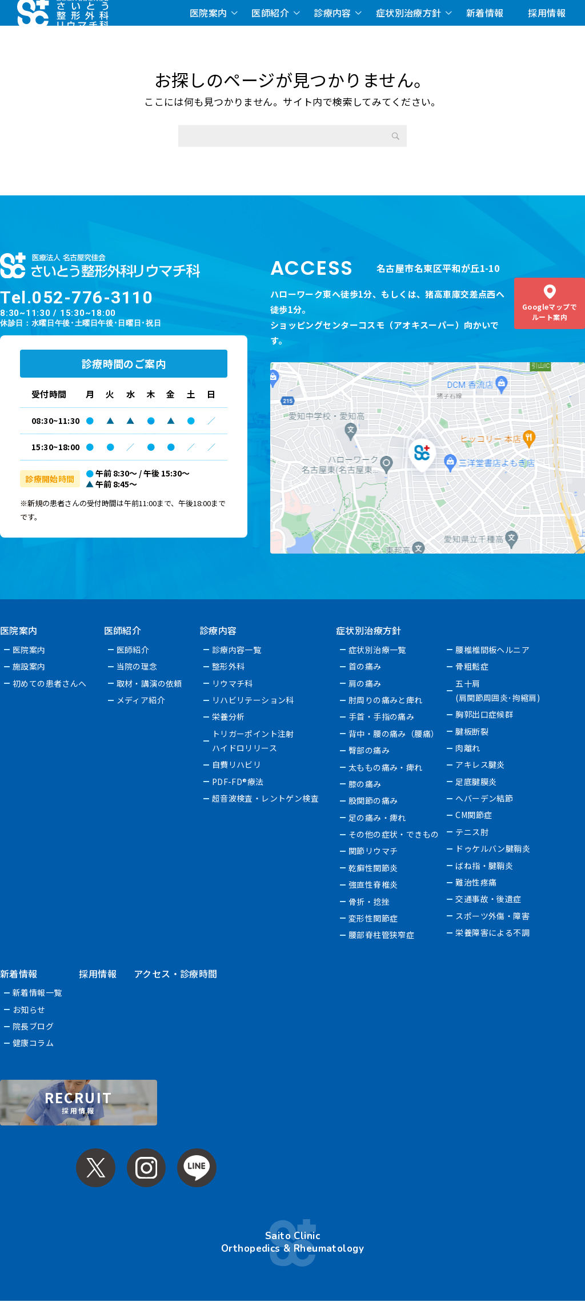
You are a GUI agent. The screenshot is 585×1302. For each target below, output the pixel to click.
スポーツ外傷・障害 (493, 916)
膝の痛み (365, 784)
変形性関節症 (374, 918)
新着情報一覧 (37, 992)
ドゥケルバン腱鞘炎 (493, 848)
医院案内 (208, 12)
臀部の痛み (369, 750)
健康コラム (33, 1042)
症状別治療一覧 (378, 649)
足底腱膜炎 (476, 781)
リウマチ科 (232, 683)
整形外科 (228, 666)
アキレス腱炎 (481, 764)
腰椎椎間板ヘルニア (493, 649)
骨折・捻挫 (369, 901)
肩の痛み (365, 683)
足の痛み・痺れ (378, 817)
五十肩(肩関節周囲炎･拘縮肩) (498, 690)
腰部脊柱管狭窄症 (382, 934)
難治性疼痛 (476, 882)
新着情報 (485, 12)
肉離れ (468, 748)
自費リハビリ (237, 764)
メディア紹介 (141, 700)
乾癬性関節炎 (374, 868)
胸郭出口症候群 (485, 714)
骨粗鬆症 (472, 666)
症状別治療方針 (409, 12)
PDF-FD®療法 (238, 781)
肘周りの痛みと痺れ (386, 700)
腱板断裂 (472, 731)
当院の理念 (137, 666)
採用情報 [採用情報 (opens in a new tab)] (547, 12)
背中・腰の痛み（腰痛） (394, 733)
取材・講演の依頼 (149, 683)
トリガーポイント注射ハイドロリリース (253, 741)
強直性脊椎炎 (374, 884)
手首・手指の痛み (382, 716)
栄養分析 (228, 716)
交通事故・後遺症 (489, 898)
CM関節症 (474, 814)
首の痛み (365, 666)
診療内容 (332, 12)
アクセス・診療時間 (176, 973)
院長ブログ (33, 1026)
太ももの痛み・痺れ (386, 767)
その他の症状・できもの (394, 834)
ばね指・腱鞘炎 (485, 865)
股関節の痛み (374, 800)
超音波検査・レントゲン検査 (265, 798)
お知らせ (29, 1009)
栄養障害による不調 (493, 932)
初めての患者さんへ (50, 683)
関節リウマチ (374, 850)
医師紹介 (270, 12)
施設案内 (29, 666)
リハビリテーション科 (253, 700)
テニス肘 (472, 832)
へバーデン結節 (485, 798)
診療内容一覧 (237, 649)
